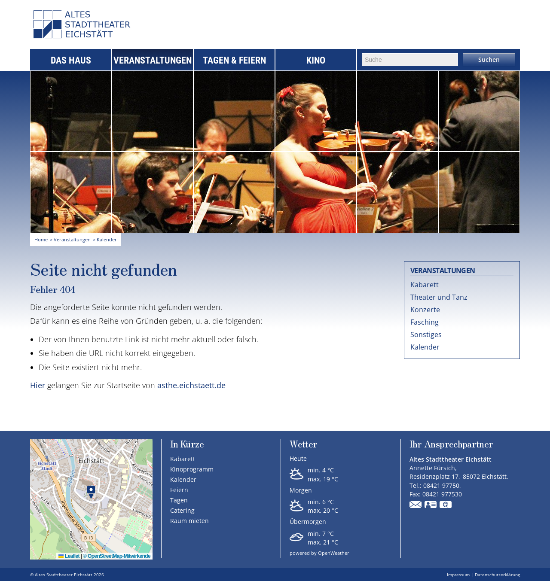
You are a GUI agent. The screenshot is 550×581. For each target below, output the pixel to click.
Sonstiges (426, 334)
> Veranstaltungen (70, 239)
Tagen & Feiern (234, 60)
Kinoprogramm (192, 469)
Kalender (425, 347)
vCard (431, 505)
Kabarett (424, 284)
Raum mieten (189, 521)
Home (41, 239)
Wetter (303, 444)
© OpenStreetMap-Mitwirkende (116, 556)
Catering (182, 510)
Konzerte (425, 309)
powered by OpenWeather (319, 553)
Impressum (458, 575)
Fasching (424, 322)
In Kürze (187, 443)
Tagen (179, 500)
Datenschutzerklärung (497, 575)
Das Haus (71, 60)
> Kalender (105, 239)
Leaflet (68, 556)
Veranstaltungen (152, 60)
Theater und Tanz (439, 297)
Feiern (179, 490)
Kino (315, 60)
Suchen (489, 59)
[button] (91, 492)
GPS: (446, 505)
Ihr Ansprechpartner (451, 444)
